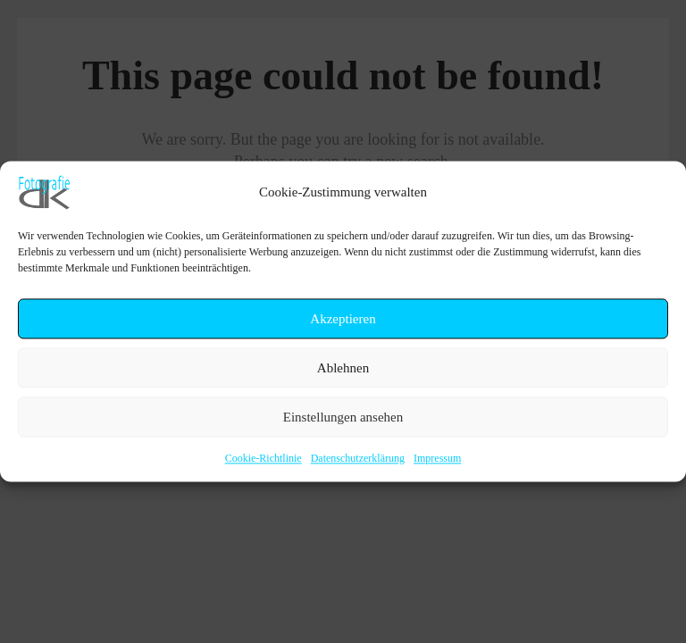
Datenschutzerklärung (358, 458)
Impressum (437, 458)
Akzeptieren (342, 319)
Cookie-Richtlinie (263, 458)
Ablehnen (343, 368)
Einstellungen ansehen (343, 417)
